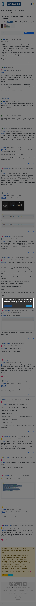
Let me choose (8, 306)
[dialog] (18, 303)
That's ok (29, 306)
